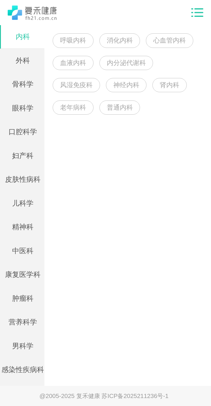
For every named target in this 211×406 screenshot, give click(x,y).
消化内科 (120, 40)
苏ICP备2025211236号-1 (135, 395)
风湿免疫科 (76, 85)
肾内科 (169, 85)
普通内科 (120, 107)
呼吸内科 (73, 40)
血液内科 (73, 62)
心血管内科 (169, 40)
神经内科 (126, 85)
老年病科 (73, 107)
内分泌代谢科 (126, 62)
